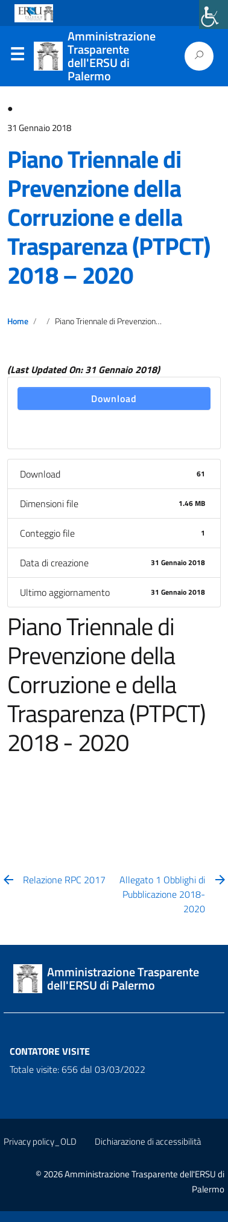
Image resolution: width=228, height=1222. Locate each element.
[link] (213, 14)
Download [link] (114, 398)
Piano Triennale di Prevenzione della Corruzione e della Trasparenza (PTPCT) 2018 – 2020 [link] (108, 217)
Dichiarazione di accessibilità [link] (148, 1141)
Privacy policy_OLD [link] (40, 1141)
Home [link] (17, 321)
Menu (17, 57)
